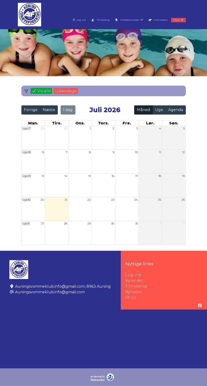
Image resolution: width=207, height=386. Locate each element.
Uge (159, 109)
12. (183, 152)
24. (136, 199)
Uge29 (26, 176)
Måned (143, 109)
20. (42, 199)
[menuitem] (79, 19)
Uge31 (26, 223)
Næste (49, 109)
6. (43, 152)
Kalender (134, 280)
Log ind (79, 20)
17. (136, 176)
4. (160, 128)
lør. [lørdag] (150, 123)
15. (89, 176)
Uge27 (26, 128)
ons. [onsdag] (80, 123)
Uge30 (26, 199)
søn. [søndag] (173, 123)
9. (114, 152)
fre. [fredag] (127, 123)
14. (66, 176)
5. (184, 128)
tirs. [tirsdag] (57, 123)
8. (90, 152)
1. (90, 128)
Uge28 (26, 152)
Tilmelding (136, 286)
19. (183, 176)
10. (136, 152)
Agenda (175, 109)
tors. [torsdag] (103, 123)
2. (114, 128)
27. (42, 223)
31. (136, 223)
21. (66, 199)
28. (66, 223)
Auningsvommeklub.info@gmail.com (50, 292)
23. (113, 199)
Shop (130, 297)
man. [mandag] (33, 123)
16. (113, 176)
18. (159, 176)
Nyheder (133, 292)
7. (67, 152)
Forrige (31, 109)
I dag (68, 109)
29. (42, 128)
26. (183, 199)
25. (159, 199)
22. (89, 199)
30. (66, 128)
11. (160, 152)
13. (43, 176)
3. (137, 128)
